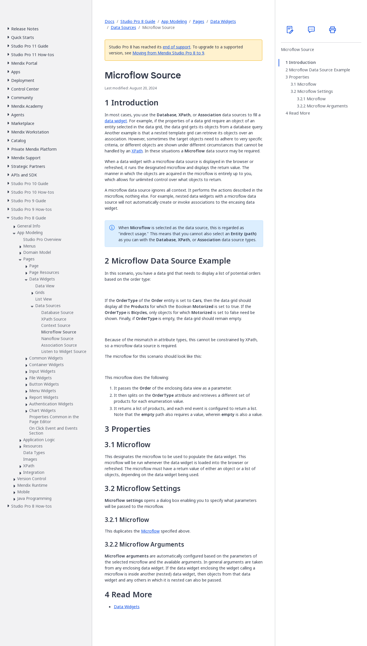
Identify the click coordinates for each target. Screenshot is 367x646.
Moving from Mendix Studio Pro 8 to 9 (168, 53)
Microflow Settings (315, 91)
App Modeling (174, 21)
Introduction (302, 62)
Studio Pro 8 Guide (137, 21)
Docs (109, 21)
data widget (116, 121)
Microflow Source (297, 49)
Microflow (150, 531)
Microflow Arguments (327, 106)
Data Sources (123, 27)
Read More (299, 113)
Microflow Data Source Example (319, 70)
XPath (137, 151)
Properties (299, 77)
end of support (177, 47)
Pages (198, 21)
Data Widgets (223, 21)
